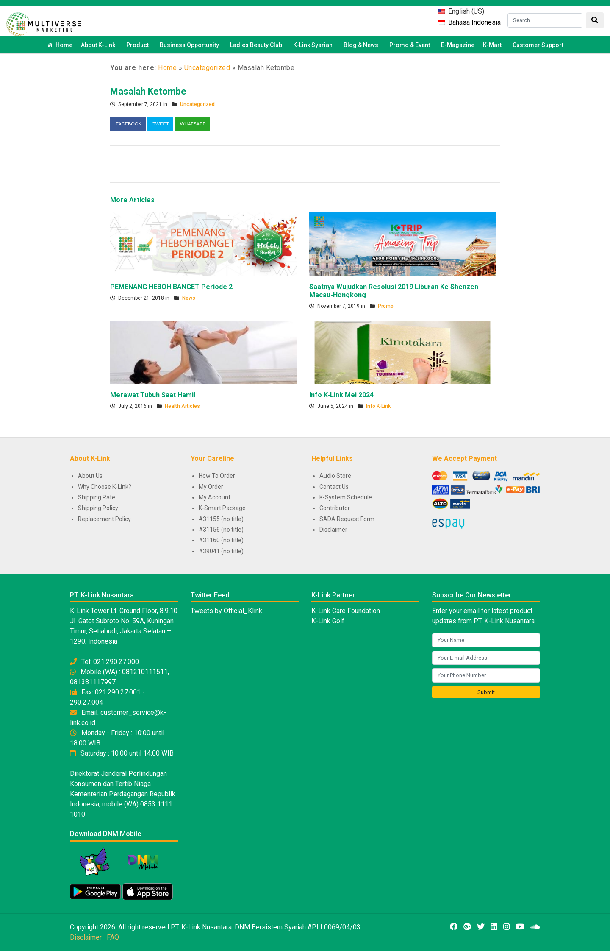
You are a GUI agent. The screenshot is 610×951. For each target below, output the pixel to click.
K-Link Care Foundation (345, 611)
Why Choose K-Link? (104, 486)
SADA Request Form (346, 519)
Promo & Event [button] (411, 45)
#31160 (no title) (221, 540)
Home (63, 45)
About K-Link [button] (99, 45)
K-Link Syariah (314, 45)
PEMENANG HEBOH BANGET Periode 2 (171, 287)
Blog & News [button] (362, 45)
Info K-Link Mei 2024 (341, 395)
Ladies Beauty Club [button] (257, 45)
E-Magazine (457, 45)
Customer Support (538, 45)
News (188, 298)
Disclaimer (333, 529)
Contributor (334, 508)
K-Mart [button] (493, 45)
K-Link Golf (327, 621)
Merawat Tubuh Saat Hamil (152, 395)
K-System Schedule (345, 497)
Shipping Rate (96, 497)
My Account (214, 497)
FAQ (113, 937)
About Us (90, 475)
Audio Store (335, 475)
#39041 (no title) (221, 551)
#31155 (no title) (221, 519)
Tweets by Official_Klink (226, 611)
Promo (386, 306)
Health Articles (182, 406)
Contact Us (334, 486)
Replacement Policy (104, 519)
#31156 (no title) (221, 529)
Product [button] (138, 45)
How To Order (217, 475)
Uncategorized (207, 68)
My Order (211, 486)
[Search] (544, 20)
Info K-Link (378, 406)
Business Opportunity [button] (191, 45)
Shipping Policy (98, 508)
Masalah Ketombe (148, 91)
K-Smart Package (222, 508)
